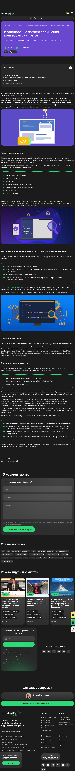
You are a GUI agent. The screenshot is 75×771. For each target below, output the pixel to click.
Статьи (19, 15)
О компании (62, 729)
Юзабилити (41, 540)
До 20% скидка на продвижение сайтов (66, 713)
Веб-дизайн (16, 540)
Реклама (50, 540)
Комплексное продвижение (46, 711)
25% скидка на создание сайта (64, 708)
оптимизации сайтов (11, 277)
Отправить (18, 634)
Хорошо (11, 763)
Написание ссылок (10, 70)
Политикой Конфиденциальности (28, 512)
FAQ (60, 735)
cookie (15, 755)
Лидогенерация (7, 551)
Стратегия (13, 41)
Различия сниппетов (11, 64)
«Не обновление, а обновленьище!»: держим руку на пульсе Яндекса (37, 592)
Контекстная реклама (48, 707)
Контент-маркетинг (61, 540)
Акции (61, 703)
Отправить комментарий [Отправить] (19, 518)
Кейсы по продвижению (46, 733)
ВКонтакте (5, 547)
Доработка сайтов (52, 544)
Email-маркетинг (7, 544)
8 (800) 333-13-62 (36, 8)
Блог (13, 15)
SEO (6, 41)
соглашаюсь (11, 639)
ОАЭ (45, 547)
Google (39, 547)
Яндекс (31, 547)
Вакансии (62, 732)
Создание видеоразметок (13, 72)
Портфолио (46, 725)
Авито (25, 547)
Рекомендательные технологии (9, 758)
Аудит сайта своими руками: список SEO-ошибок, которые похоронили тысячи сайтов (11, 593)
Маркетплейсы (16, 547)
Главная (7, 15)
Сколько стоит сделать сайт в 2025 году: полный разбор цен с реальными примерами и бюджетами (62, 593)
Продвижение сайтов (36, 544)
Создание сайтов (21, 544)
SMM (8, 540)
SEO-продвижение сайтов (47, 716)
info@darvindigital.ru (11, 712)
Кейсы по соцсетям (48, 737)
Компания (67, 547)
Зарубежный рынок (55, 547)
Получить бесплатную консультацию (37, 693)
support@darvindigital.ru (12, 715)
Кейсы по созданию (48, 729)
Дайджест (64, 544)
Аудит (33, 540)
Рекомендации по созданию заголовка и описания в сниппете (25, 67)
